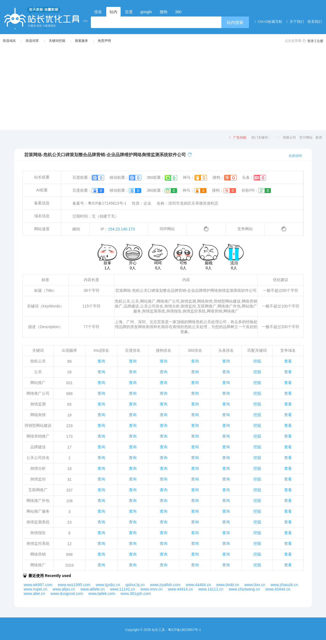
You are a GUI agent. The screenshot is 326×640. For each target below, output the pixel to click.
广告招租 (237, 137)
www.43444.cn (277, 589)
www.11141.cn (122, 589)
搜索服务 (81, 41)
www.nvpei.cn (35, 589)
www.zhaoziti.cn (284, 585)
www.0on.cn (254, 585)
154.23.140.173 (121, 229)
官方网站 (306, 137)
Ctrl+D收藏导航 (267, 22)
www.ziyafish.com (165, 585)
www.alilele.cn (92, 589)
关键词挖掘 (57, 41)
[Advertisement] (163, 86)
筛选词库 (32, 41)
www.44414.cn (180, 589)
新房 (319, 137)
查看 (288, 361)
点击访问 (295, 156)
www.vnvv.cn (151, 589)
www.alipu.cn (64, 589)
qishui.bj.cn (135, 585)
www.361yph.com (136, 593)
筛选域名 (9, 41)
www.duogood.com (66, 593)
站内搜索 (235, 22)
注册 (320, 41)
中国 (276, 137)
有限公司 (289, 137)
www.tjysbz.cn (108, 585)
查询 (101, 361)
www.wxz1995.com (74, 585)
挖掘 (257, 361)
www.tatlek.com (101, 593)
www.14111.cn (210, 589)
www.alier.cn (34, 593)
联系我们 (314, 22)
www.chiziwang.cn (244, 589)
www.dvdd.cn (227, 585)
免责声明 (104, 41)
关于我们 (294, 22)
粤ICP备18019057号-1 (184, 630)
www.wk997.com (38, 585)
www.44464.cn (198, 585)
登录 (310, 41)
